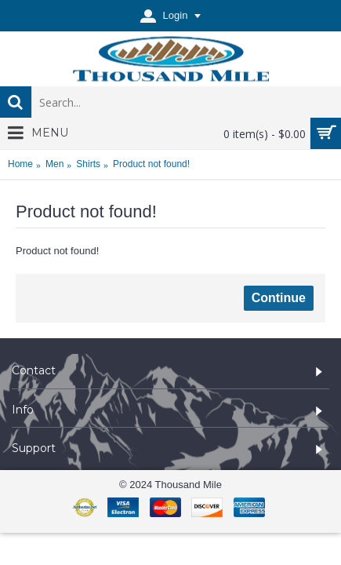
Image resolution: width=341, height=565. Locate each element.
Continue (279, 297)
